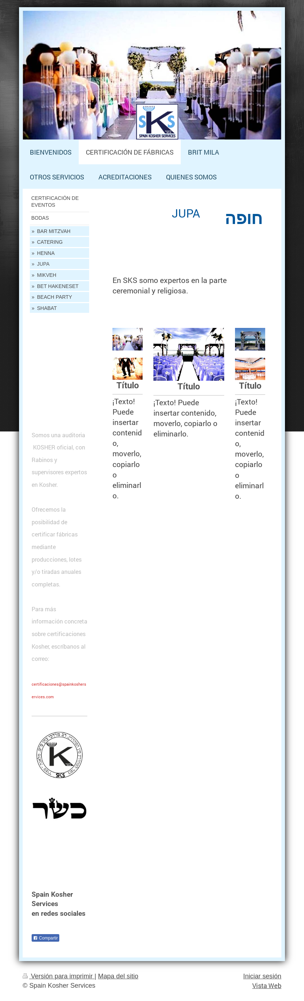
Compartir (45, 938)
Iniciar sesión (262, 976)
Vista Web (266, 985)
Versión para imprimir (59, 976)
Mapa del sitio (118, 976)
